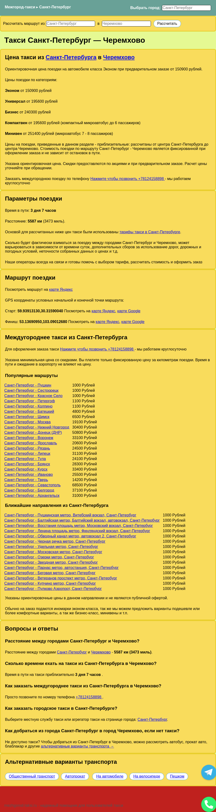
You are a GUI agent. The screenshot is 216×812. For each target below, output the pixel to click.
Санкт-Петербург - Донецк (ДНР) (33, 432)
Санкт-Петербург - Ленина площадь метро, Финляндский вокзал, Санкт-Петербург (77, 531)
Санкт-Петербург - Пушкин (27, 385)
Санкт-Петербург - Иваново (28, 474)
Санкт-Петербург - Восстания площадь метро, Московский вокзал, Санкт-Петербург (78, 526)
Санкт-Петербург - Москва (27, 422)
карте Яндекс (61, 289)
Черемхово (119, 57)
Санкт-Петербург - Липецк (27, 453)
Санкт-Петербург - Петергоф (29, 401)
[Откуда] (70, 24)
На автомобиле (109, 776)
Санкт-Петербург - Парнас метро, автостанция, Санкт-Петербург (61, 568)
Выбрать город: (145, 8)
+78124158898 (89, 697)
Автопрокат (75, 776)
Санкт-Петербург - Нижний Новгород (36, 427)
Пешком (177, 776)
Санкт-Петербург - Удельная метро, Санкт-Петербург (51, 547)
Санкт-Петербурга (71, 57)
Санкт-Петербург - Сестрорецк (31, 390)
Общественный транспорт (32, 776)
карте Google (128, 311)
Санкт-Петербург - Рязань (27, 448)
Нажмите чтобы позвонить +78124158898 (127, 179)
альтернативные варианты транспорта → (77, 746)
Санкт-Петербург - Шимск (26, 417)
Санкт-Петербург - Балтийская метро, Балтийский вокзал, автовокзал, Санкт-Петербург (82, 520)
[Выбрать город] (186, 8)
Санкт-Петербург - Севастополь (32, 485)
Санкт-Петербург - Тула (25, 459)
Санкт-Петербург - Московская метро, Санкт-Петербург (53, 552)
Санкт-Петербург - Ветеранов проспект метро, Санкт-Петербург (60, 578)
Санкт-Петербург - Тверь (26, 480)
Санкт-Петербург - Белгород (29, 490)
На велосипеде (146, 776)
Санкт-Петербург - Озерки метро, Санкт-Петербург (49, 557)
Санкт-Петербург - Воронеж (28, 438)
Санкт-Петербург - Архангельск (31, 496)
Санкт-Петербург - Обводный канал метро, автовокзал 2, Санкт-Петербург (70, 536)
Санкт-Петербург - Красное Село (33, 396)
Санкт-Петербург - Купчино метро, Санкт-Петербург (50, 583)
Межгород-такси (20, 7)
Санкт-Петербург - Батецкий (29, 411)
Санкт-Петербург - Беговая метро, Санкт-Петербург (50, 573)
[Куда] (126, 24)
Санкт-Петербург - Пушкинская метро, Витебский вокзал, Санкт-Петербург (70, 515)
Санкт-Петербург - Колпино (28, 406)
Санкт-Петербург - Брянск (27, 464)
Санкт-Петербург (55, 7)
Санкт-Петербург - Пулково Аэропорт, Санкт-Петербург (53, 589)
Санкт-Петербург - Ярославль (30, 443)
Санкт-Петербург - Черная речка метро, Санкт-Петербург (54, 541)
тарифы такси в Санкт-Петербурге (149, 232)
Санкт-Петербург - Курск (25, 469)
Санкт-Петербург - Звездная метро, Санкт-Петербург (51, 562)
